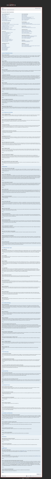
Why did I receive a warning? (5, 38)
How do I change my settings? (5, 23)
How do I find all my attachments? (26, 41)
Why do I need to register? (5, 14)
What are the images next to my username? (7, 27)
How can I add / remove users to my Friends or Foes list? (29, 27)
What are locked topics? (5, 49)
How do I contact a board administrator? (26, 46)
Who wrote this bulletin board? (25, 44)
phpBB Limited (24, 450)
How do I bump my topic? (5, 41)
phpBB (6, 138)
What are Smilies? (4, 45)
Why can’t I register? (4, 16)
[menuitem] (3, 8)
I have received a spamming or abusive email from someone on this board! (31, 24)
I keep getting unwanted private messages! (27, 23)
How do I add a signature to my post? (6, 33)
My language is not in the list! (5, 26)
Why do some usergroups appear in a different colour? (28, 18)
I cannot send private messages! (26, 22)
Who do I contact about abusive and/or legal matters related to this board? (31, 45)
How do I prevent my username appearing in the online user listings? (10, 24)
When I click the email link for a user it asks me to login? (9, 29)
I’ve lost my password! (4, 19)
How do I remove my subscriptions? (26, 38)
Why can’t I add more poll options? (6, 35)
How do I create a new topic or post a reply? (7, 32)
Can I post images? (4, 46)
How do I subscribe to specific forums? (26, 37)
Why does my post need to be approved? (7, 40)
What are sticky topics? (5, 48)
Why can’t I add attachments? (5, 37)
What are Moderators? (24, 15)
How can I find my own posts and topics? (27, 33)
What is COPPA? (4, 15)
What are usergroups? (24, 16)
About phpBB (21, 451)
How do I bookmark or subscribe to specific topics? (28, 36)
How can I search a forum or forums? (26, 30)
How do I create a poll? (5, 34)
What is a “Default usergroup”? (25, 19)
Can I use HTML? (4, 44)
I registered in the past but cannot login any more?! (8, 18)
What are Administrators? (25, 14)
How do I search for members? (25, 32)
